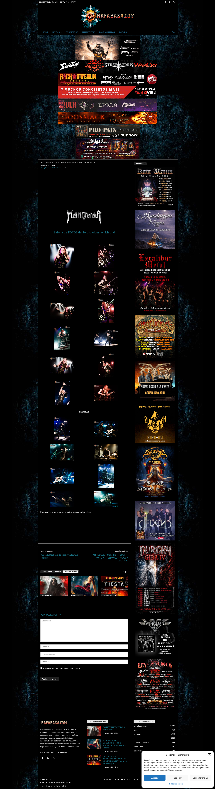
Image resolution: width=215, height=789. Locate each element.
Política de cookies (176, 784)
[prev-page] (123, 571)
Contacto (64, 2)
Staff (73, 2)
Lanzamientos (107, 32)
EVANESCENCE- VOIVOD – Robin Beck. (115, 728)
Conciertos (72, 32)
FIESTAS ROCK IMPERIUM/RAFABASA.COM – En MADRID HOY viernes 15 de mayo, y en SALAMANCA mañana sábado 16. (114, 603)
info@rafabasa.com (59, 752)
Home (45, 32)
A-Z (135, 730)
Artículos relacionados (52, 572)
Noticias (57, 32)
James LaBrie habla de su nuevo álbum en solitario (59, 556)
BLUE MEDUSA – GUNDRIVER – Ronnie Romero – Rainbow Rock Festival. (83, 600)
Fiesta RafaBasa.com (108, 595)
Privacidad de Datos (122, 779)
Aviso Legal (108, 779)
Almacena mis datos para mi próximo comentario (62, 668)
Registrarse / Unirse (48, 2)
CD (135, 738)
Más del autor (71, 572)
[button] (209, 755)
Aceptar (155, 778)
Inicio (42, 162)
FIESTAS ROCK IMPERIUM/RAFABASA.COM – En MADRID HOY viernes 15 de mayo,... (115, 760)
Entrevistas (88, 32)
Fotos (57, 162)
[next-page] (126, 571)
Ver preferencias (200, 778)
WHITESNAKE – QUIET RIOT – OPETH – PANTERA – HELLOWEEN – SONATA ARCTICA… (110, 558)
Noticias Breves (46, 595)
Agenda (123, 32)
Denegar (178, 778)
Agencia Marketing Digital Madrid (54, 786)
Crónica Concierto (141, 742)
